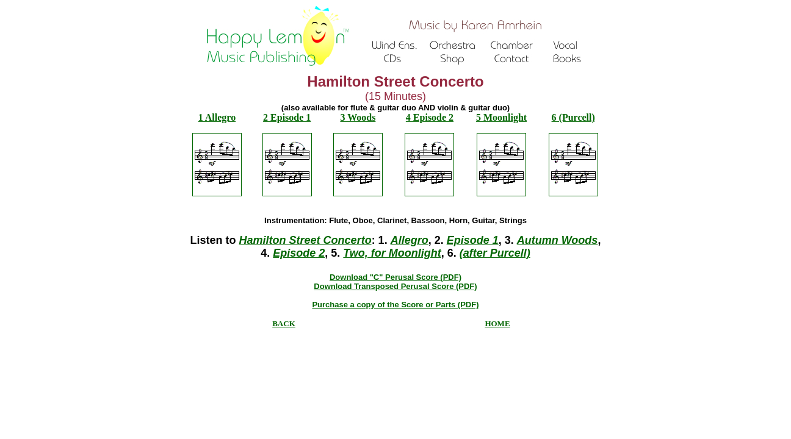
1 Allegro (217, 117)
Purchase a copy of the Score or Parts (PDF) (395, 304)
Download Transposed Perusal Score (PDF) (395, 286)
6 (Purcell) (573, 117)
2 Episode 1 (287, 117)
